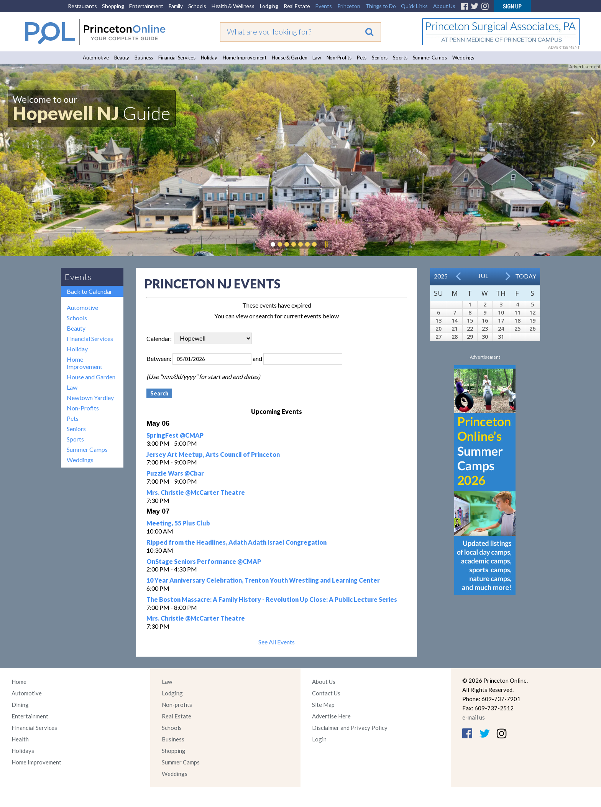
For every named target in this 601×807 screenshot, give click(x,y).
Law (316, 57)
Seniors (380, 57)
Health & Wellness (233, 6)
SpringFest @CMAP (175, 435)
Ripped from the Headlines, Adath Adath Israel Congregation (236, 542)
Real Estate (297, 6)
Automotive (96, 57)
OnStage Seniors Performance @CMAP (203, 561)
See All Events (276, 642)
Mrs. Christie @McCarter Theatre (195, 492)
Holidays (22, 750)
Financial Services (176, 57)
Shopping (113, 6)
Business (144, 57)
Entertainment (146, 6)
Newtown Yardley (90, 397)
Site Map (323, 704)
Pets (361, 57)
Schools (197, 6)
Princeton (348, 6)
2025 (441, 276)
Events (323, 6)
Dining (20, 704)
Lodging (269, 6)
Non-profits (177, 704)
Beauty (122, 57)
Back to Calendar (89, 291)
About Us (444, 6)
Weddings (463, 57)
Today (525, 276)
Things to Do (380, 6)
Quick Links (414, 6)
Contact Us (326, 693)
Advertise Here (331, 716)
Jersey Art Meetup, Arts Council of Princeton (213, 454)
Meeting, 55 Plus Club (178, 523)
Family (176, 6)
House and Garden (91, 376)
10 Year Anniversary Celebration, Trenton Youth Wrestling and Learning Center (263, 580)
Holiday (209, 57)
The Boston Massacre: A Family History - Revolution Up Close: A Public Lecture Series (271, 599)
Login (319, 739)
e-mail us (473, 717)
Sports (400, 57)
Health (20, 739)
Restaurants (82, 6)
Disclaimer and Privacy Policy (350, 727)
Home (18, 681)
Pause (325, 244)
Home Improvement (244, 57)
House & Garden (289, 57)
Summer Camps (430, 57)
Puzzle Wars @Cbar (175, 473)
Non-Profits (339, 57)
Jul (483, 275)
